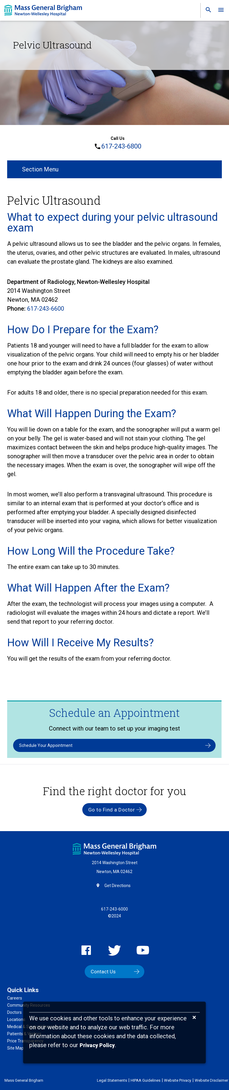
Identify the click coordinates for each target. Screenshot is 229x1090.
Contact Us (103, 972)
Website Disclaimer (211, 1080)
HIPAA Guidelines (145, 1080)
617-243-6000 (114, 909)
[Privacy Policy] (97, 1045)
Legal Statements (112, 1080)
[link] (206, 11)
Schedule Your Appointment (45, 745)
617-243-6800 (121, 146)
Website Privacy (177, 1080)
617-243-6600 (45, 308)
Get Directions (117, 885)
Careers (14, 998)
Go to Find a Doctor (111, 810)
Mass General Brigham (23, 1080)
